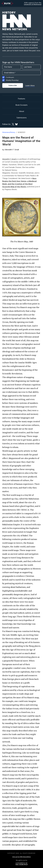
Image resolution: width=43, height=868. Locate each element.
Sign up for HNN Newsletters (21, 857)
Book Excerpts (21, 105)
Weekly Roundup (12, 80)
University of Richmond (32, 4)
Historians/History (8, 132)
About (21, 111)
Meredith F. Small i (9, 159)
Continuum (10, 77)
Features (21, 98)
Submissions (22, 117)
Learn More (30, 85)
